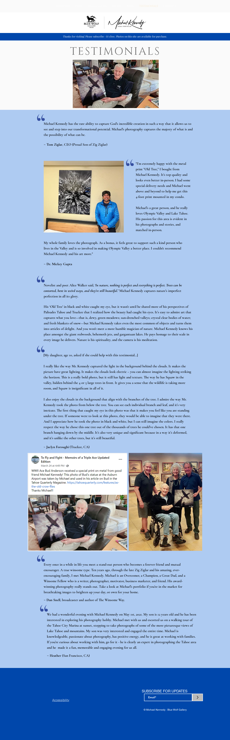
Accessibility (60, 700)
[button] (63, 6)
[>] (197, 697)
